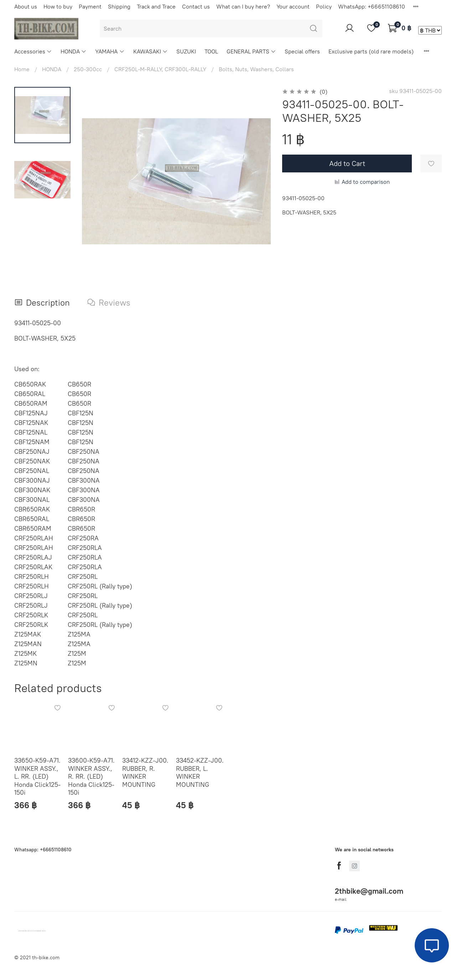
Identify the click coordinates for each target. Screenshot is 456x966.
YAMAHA (109, 51)
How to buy (57, 6)
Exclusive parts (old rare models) (371, 51)
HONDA (74, 51)
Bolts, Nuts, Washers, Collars (256, 69)
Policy (324, 6)
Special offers (302, 51)
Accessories (33, 51)
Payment (90, 6)
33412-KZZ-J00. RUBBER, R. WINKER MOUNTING (145, 773)
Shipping (119, 6)
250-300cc (88, 69)
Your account (293, 6)
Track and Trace (156, 6)
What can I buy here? (243, 6)
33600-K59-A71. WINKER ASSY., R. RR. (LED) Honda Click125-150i (91, 777)
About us (25, 6)
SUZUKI (186, 51)
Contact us (196, 6)
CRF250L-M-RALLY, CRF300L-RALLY (160, 69)
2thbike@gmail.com (369, 891)
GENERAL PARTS (251, 51)
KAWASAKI (150, 51)
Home (22, 69)
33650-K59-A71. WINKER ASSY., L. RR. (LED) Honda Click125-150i (37, 777)
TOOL (211, 51)
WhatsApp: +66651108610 (371, 6)
